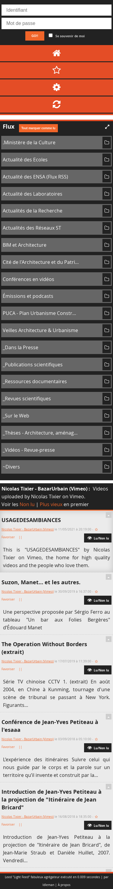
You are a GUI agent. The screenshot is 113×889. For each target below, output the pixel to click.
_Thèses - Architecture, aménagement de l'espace (41, 432)
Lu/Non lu (97, 538)
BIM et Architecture (24, 245)
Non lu (27, 504)
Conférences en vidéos (28, 279)
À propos (64, 885)
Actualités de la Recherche (32, 210)
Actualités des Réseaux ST (32, 228)
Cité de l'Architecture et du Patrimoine (41, 262)
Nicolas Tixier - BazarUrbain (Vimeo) (44, 488)
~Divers (11, 466)
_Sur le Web (16, 415)
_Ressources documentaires (35, 381)
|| (21, 537)
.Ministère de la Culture (29, 142)
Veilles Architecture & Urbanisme (40, 330)
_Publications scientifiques (33, 364)
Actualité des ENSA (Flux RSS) (35, 176)
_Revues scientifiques (27, 398)
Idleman (48, 885)
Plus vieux (51, 504)
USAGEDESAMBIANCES (31, 520)
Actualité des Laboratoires (32, 194)
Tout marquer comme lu (38, 128)
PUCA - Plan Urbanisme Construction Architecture (41, 313)
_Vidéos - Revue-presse (29, 450)
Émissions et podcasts (28, 296)
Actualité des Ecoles (25, 159)
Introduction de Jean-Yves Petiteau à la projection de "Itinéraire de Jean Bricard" (52, 799)
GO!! (34, 36)
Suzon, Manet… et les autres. (41, 582)
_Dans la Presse (20, 347)
